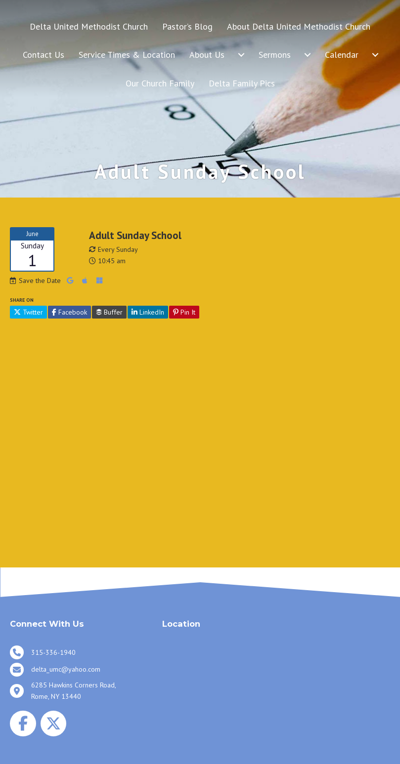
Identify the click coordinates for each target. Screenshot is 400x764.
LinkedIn (148, 312)
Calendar (341, 54)
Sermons (275, 54)
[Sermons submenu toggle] (307, 54)
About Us (206, 54)
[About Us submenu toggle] (241, 54)
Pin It (184, 312)
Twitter (28, 312)
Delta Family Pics (242, 83)
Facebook (69, 312)
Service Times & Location (127, 54)
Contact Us (43, 54)
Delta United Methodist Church (89, 26)
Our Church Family (160, 83)
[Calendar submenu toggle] (375, 54)
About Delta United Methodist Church (298, 26)
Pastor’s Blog (187, 26)
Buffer (109, 312)
